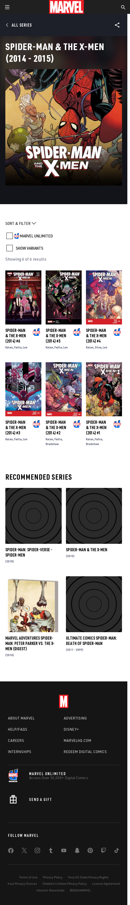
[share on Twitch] (103, 851)
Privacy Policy (52, 877)
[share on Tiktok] (116, 851)
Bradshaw (52, 444)
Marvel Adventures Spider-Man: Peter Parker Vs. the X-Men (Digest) (29, 643)
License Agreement (106, 884)
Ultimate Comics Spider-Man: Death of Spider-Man (91, 640)
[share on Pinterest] (90, 851)
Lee (25, 347)
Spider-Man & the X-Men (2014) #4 (96, 336)
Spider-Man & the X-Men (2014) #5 (56, 336)
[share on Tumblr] (50, 851)
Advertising (75, 718)
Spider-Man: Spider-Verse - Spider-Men (28, 552)
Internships (19, 752)
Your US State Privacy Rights (88, 877)
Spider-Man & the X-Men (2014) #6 (15, 336)
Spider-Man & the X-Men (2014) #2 (56, 427)
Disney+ (71, 729)
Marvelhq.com (77, 740)
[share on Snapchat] (77, 851)
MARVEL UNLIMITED (36, 235)
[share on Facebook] (11, 851)
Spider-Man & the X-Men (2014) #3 (15, 427)
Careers (16, 740)
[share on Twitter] (24, 851)
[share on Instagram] (37, 851)
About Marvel (21, 718)
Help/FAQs (17, 729)
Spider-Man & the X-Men (86, 549)
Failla (18, 347)
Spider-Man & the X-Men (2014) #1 (96, 427)
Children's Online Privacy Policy (64, 884)
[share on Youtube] (63, 851)
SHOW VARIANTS (29, 248)
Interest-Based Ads (51, 890)
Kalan (9, 347)
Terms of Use (28, 877)
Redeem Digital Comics (85, 752)
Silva (98, 347)
